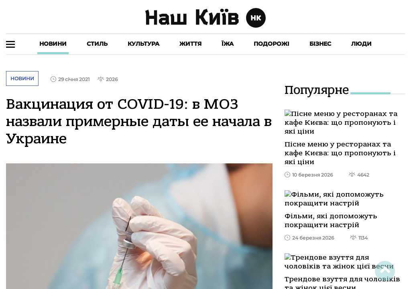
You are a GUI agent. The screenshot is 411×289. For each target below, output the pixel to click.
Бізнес (320, 43)
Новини (53, 43)
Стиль (97, 43)
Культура (143, 43)
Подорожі (271, 43)
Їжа (228, 43)
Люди (361, 43)
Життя (190, 43)
